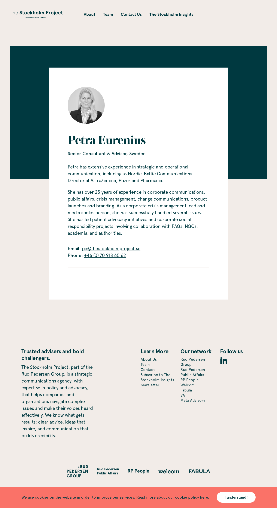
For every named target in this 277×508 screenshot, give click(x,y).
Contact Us (131, 14)
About (89, 14)
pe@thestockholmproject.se (111, 248)
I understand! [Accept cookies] (235, 497)
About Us (149, 359)
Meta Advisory (192, 400)
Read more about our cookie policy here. (172, 497)
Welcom (187, 385)
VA (182, 395)
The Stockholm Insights (171, 14)
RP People (189, 380)
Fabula (186, 390)
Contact (148, 369)
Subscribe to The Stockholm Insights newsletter (157, 379)
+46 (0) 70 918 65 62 (105, 255)
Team (108, 14)
